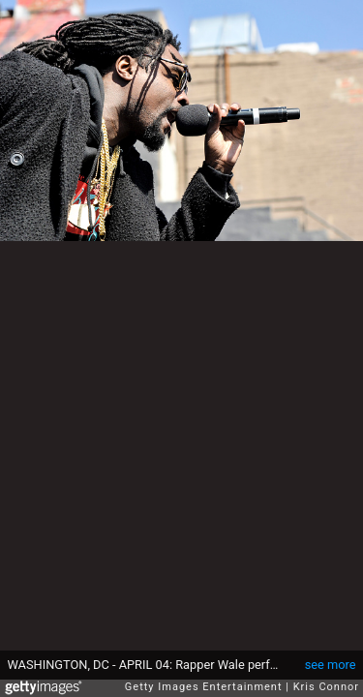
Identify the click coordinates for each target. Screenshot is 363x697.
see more (330, 664)
